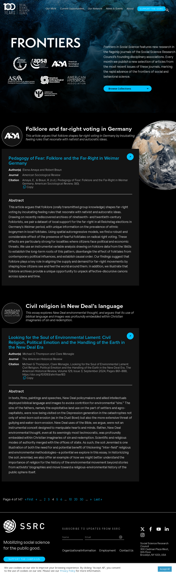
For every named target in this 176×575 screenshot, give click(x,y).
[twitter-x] (144, 530)
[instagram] (143, 536)
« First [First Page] (29, 499)
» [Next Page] (92, 499)
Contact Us (126, 551)
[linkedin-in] (168, 530)
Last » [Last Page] (100, 499)
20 (77, 499)
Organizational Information (79, 551)
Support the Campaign (24, 561)
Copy (30, 187)
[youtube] (160, 530)
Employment (107, 551)
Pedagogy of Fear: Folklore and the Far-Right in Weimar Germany (64, 160)
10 (71, 499)
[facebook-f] (152, 530)
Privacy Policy (67, 570)
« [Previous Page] (37, 499)
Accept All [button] (165, 569)
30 (83, 499)
